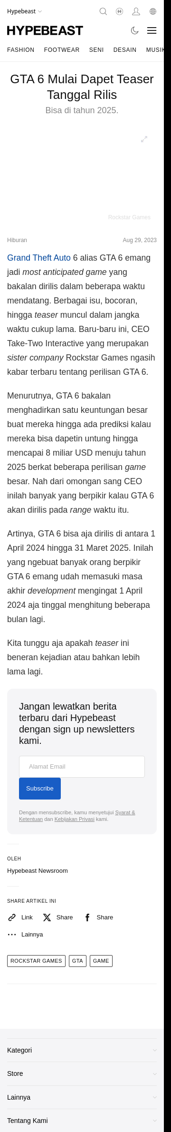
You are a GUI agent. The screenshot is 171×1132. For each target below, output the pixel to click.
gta (77, 961)
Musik (156, 50)
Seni (96, 50)
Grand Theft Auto (39, 258)
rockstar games (36, 961)
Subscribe (40, 788)
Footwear (62, 50)
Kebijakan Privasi (75, 819)
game (101, 961)
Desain (125, 50)
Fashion (21, 50)
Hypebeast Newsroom (37, 870)
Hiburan (17, 240)
